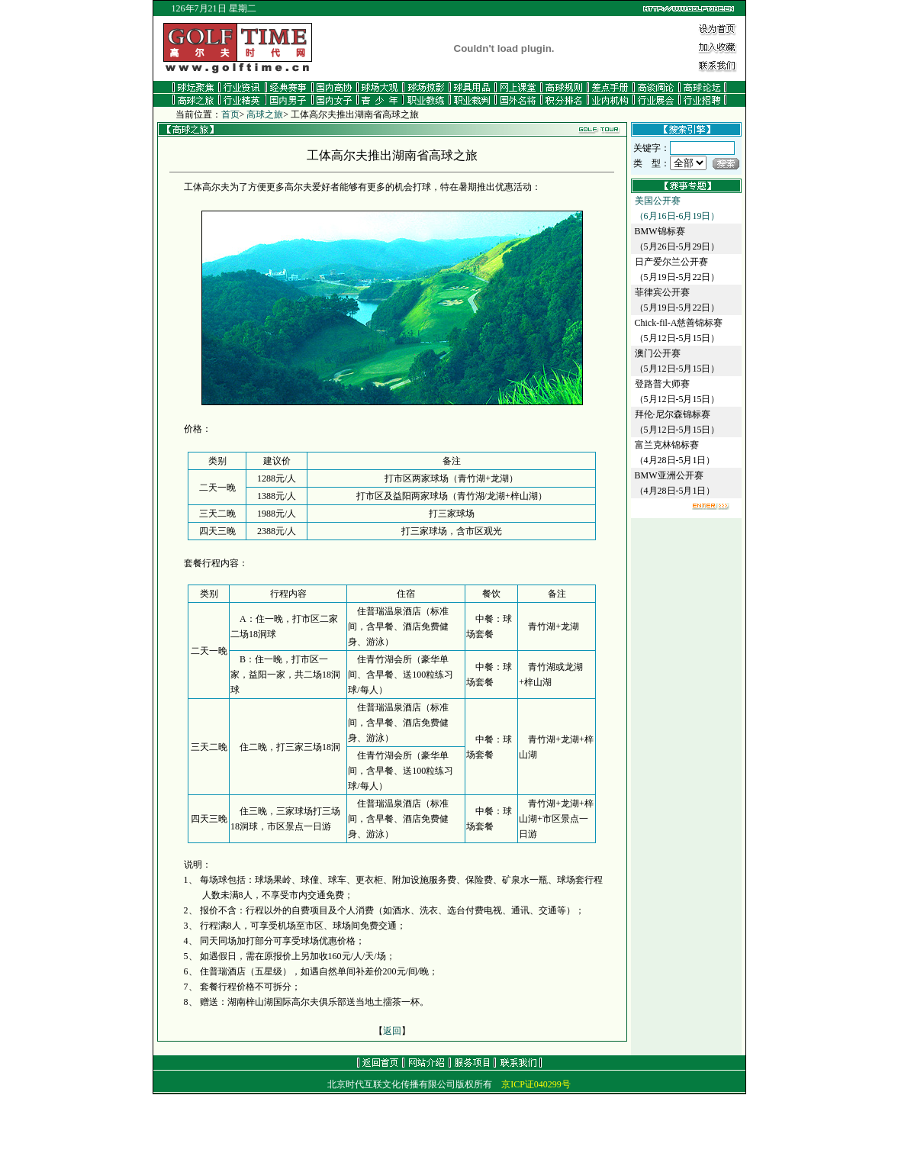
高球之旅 (264, 114)
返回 (392, 1031)
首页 (230, 114)
